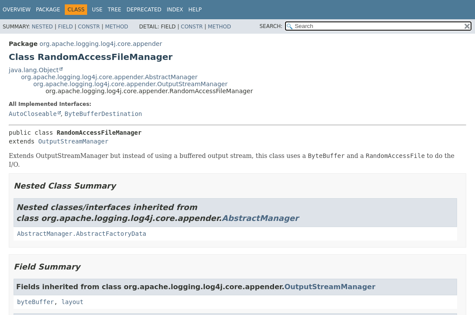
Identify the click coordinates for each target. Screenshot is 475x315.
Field (65, 27)
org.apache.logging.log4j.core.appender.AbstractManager (109, 77)
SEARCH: (271, 26)
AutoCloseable (33, 113)
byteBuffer (35, 301)
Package (48, 10)
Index (175, 10)
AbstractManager (260, 218)
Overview (17, 10)
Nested (42, 27)
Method (116, 27)
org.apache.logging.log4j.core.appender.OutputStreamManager (130, 84)
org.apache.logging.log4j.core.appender (100, 43)
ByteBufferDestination (103, 113)
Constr (89, 27)
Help (195, 10)
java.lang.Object (34, 70)
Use (97, 10)
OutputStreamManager (73, 141)
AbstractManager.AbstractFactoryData (81, 233)
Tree (114, 10)
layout (72, 301)
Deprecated (144, 10)
